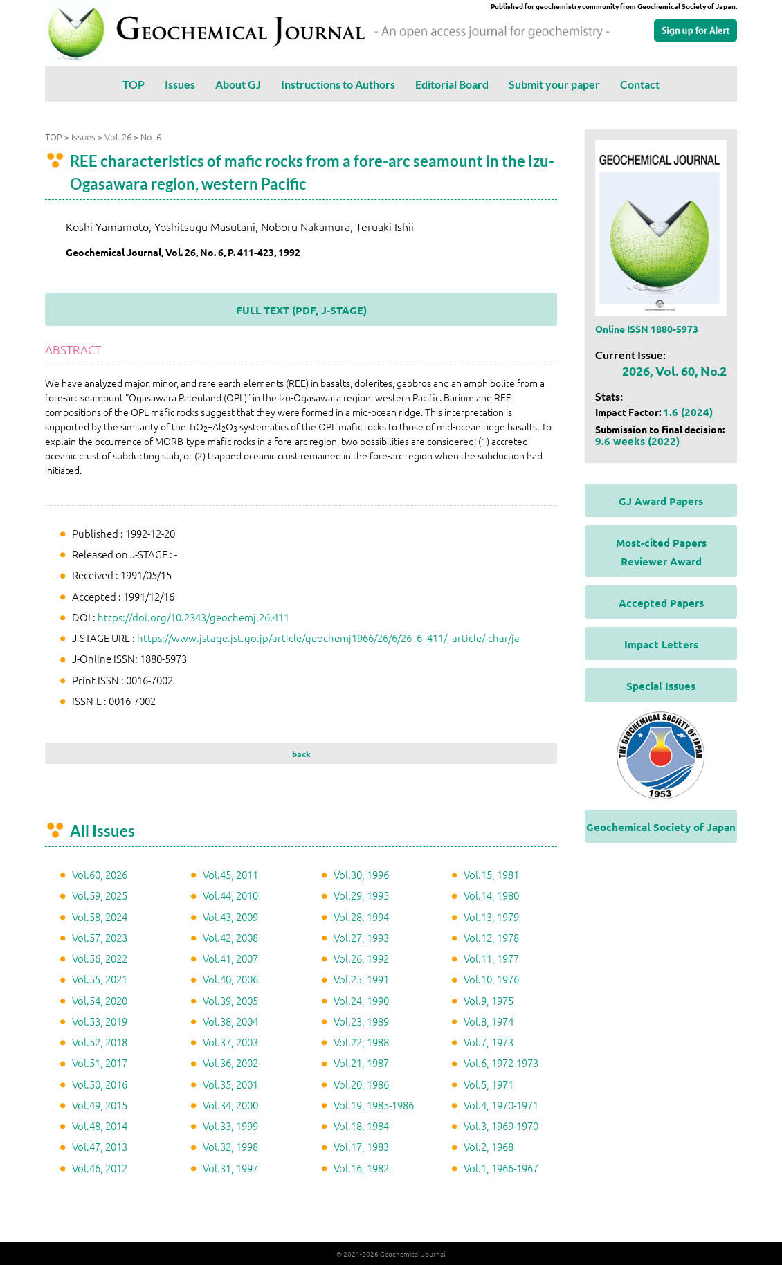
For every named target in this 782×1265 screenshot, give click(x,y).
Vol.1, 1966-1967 (501, 1168)
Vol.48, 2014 (99, 1125)
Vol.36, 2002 (230, 1062)
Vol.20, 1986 (361, 1084)
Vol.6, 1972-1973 (501, 1062)
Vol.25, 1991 (361, 979)
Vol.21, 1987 (361, 1062)
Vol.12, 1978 (491, 937)
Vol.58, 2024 (99, 916)
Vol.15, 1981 (491, 874)
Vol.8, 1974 (488, 1021)
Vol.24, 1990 (361, 1000)
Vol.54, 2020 (99, 1000)
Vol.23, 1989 (361, 1021)
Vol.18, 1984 (361, 1125)
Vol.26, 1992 (361, 958)
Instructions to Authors (338, 84)
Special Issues (660, 686)
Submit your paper (554, 84)
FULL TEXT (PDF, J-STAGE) (301, 310)
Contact (640, 84)
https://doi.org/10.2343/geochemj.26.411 (193, 617)
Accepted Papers (661, 603)
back (301, 753)
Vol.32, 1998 (230, 1146)
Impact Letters (661, 644)
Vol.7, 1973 (488, 1042)
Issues (180, 84)
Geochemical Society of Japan (661, 827)
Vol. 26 (117, 136)
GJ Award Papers (661, 501)
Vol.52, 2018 (99, 1042)
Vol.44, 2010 (230, 895)
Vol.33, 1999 (230, 1125)
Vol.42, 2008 (230, 937)
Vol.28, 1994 (361, 916)
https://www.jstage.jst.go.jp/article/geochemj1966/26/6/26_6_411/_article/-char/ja (328, 637)
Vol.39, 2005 (230, 1000)
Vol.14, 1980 (491, 895)
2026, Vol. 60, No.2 (674, 371)
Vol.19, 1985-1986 (374, 1105)
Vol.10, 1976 (491, 979)
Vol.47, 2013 (99, 1146)
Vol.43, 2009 (230, 916)
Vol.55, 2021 (99, 979)
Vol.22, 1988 (361, 1042)
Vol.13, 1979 (491, 916)
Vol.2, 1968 (488, 1146)
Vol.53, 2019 (99, 1021)
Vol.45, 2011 (230, 874)
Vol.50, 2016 (99, 1084)
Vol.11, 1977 (491, 958)
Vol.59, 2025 (99, 895)
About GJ (238, 84)
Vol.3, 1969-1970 (501, 1125)
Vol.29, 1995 (361, 895)
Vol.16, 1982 (361, 1168)
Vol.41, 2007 (230, 958)
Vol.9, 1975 (488, 1000)
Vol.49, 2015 (99, 1105)
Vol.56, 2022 (99, 958)
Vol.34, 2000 (230, 1105)
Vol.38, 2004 (230, 1021)
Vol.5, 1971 (488, 1084)
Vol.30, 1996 (361, 874)
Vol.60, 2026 (99, 874)
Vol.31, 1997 (230, 1168)
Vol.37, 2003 (230, 1042)
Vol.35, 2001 (230, 1084)
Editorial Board (452, 84)
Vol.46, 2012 (99, 1168)
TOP (133, 84)
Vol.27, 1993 (361, 937)
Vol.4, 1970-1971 (501, 1105)
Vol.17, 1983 (361, 1146)
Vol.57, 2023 (99, 937)
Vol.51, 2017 (99, 1062)
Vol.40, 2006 (230, 979)
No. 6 (150, 136)
